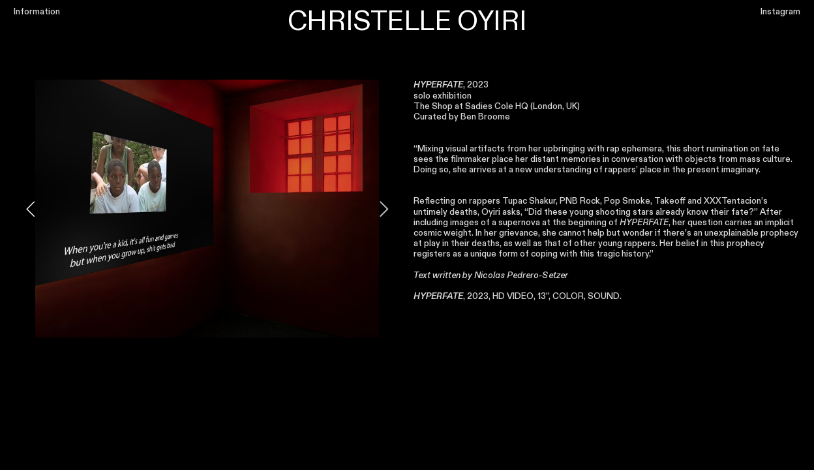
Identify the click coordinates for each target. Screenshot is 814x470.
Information (37, 12)
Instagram (780, 12)
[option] (207, 208)
